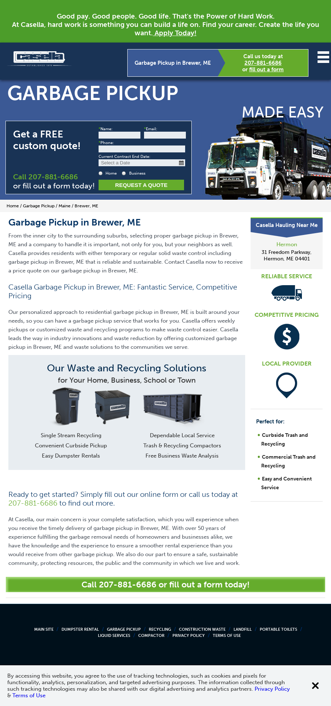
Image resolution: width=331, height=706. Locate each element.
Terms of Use (227, 635)
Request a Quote (141, 185)
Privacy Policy (188, 635)
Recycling (160, 629)
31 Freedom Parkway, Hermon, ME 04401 (287, 255)
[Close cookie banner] (315, 685)
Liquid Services (114, 635)
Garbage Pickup (124, 629)
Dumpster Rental (80, 629)
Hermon (286, 244)
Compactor (151, 635)
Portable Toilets (278, 629)
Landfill (243, 629)
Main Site (43, 629)
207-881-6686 (263, 63)
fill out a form (266, 69)
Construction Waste (202, 629)
